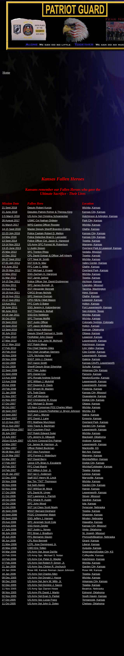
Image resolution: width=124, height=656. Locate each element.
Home (6, 72)
